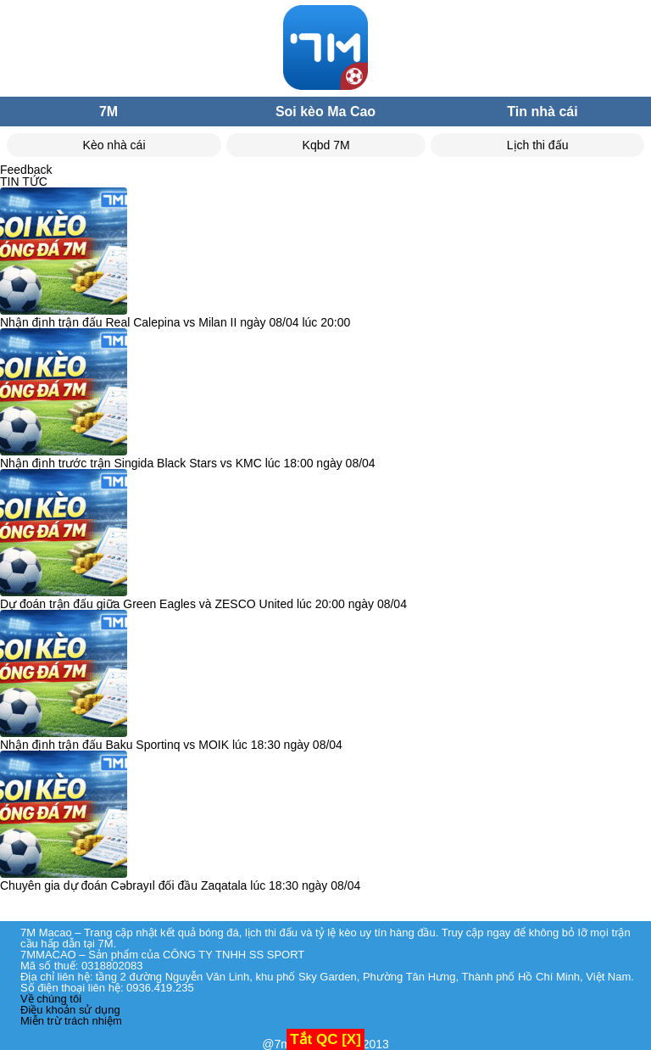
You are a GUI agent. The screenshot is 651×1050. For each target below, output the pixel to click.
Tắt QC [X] (325, 1039)
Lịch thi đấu (538, 145)
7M (108, 111)
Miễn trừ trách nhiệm (71, 1020)
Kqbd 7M (326, 145)
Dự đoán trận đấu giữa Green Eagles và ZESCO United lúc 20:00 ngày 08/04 (203, 604)
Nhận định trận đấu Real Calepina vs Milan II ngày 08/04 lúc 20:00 (175, 322)
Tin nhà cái (542, 111)
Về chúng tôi (50, 998)
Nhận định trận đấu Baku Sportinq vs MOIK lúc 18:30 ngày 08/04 (171, 745)
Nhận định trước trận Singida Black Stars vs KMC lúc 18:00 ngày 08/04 (188, 463)
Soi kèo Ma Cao (325, 111)
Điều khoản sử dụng (70, 1009)
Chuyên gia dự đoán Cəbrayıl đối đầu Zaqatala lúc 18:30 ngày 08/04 (180, 885)
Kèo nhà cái (114, 145)
